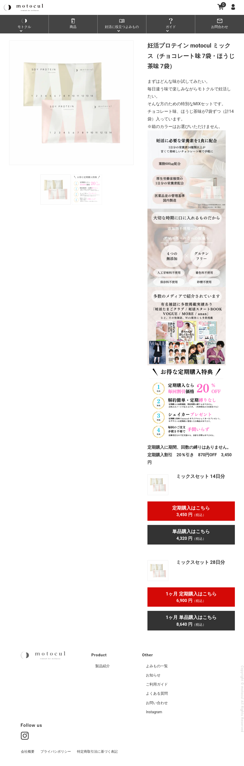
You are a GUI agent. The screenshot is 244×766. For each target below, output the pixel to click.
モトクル (24, 27)
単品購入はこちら (191, 535)
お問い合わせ (157, 703)
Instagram (154, 713)
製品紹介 (102, 667)
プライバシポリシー (55, 752)
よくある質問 (157, 694)
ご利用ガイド (157, 685)
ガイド (170, 27)
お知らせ (153, 676)
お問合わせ (220, 27)
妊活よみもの (122, 27)
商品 (73, 27)
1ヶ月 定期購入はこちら (191, 597)
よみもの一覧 (157, 667)
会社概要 (27, 752)
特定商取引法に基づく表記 (97, 752)
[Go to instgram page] (25, 735)
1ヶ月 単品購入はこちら (191, 621)
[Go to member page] (234, 7)
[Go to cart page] (220, 7)
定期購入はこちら (191, 511)
